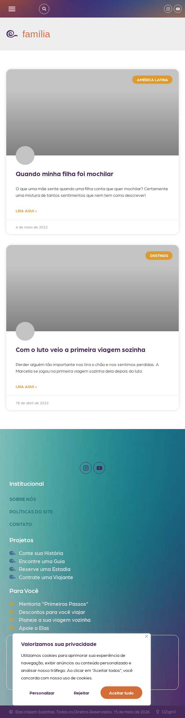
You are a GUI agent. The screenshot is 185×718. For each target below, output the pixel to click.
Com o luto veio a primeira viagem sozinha (80, 349)
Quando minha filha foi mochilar (64, 173)
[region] (82, 669)
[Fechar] (146, 636)
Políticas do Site (31, 511)
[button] (12, 8)
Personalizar (42, 692)
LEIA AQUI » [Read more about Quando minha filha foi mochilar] (26, 210)
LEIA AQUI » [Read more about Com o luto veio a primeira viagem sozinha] (26, 386)
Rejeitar (81, 692)
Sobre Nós (22, 499)
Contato (20, 524)
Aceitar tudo (121, 692)
